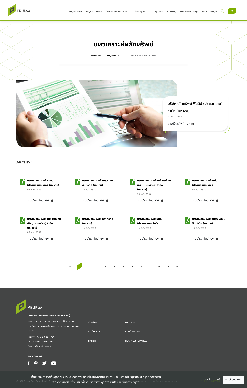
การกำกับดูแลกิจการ (141, 11)
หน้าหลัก (96, 55)
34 (159, 266)
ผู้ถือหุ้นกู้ (171, 11)
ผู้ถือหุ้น (159, 11)
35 (167, 266)
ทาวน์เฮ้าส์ (130, 322)
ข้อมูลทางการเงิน (94, 11)
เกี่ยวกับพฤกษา (132, 331)
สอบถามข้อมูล (209, 11)
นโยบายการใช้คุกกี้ (129, 382)
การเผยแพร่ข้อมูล (189, 11)
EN (232, 11)
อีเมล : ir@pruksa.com (39, 346)
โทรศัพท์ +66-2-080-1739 (41, 337)
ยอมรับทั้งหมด (233, 380)
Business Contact (137, 340)
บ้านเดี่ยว (92, 322)
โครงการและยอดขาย (116, 11)
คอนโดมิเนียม (94, 331)
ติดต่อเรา (92, 340)
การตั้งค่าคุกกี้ (212, 380)
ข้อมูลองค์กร (75, 11)
